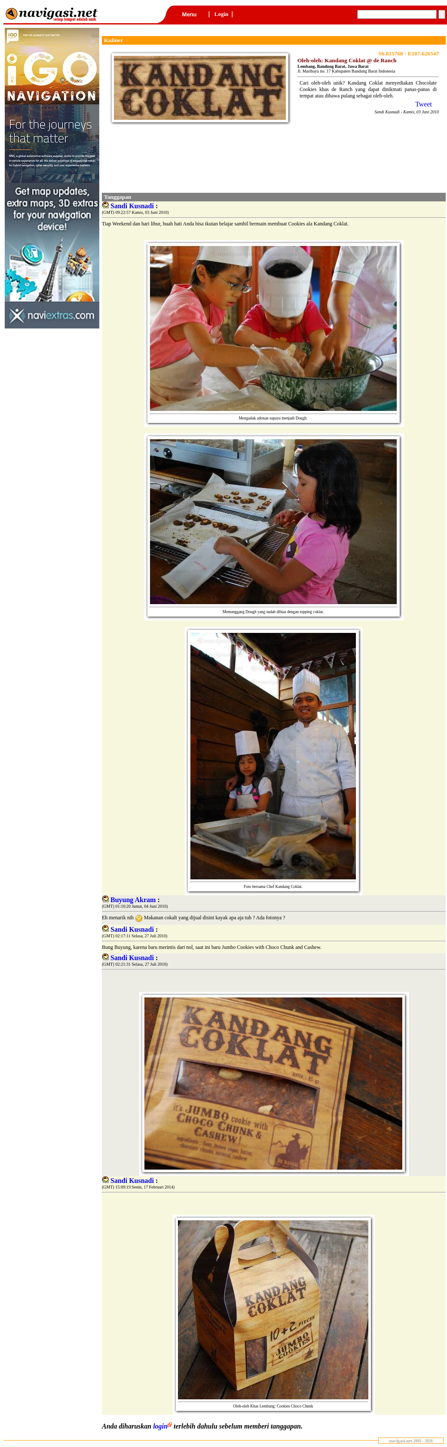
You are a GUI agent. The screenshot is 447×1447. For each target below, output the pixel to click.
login (163, 1426)
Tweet (423, 104)
